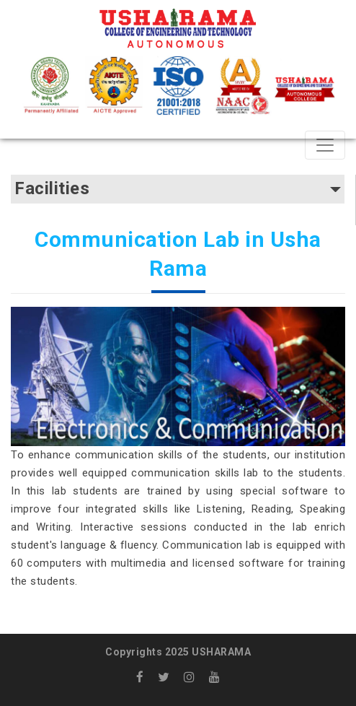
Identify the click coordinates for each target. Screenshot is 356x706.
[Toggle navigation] (325, 145)
